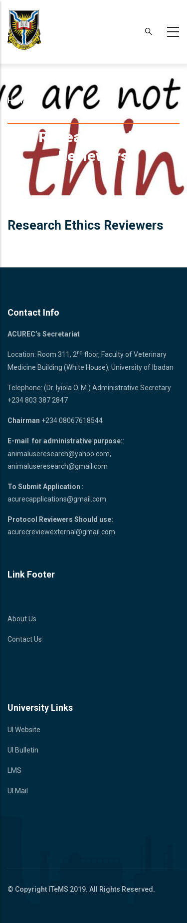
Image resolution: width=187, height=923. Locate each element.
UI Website (23, 730)
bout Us (24, 619)
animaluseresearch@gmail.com (57, 466)
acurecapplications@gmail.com (56, 499)
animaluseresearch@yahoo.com (58, 454)
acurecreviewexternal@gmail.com (61, 532)
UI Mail (17, 791)
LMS (14, 770)
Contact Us (24, 639)
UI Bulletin (22, 750)
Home (20, 100)
